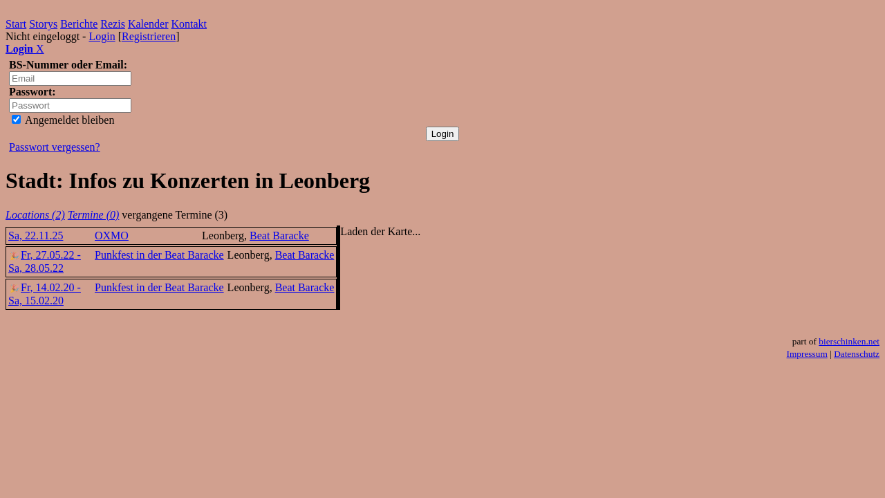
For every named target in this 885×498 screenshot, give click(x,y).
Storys (43, 24)
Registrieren (149, 36)
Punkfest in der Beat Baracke (159, 255)
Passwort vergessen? (54, 147)
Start (16, 24)
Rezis (112, 24)
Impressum (807, 354)
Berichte (78, 24)
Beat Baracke (279, 235)
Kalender (148, 24)
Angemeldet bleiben (63, 120)
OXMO (112, 235)
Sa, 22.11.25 (35, 235)
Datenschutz (856, 354)
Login (101, 36)
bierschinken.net (849, 341)
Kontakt (189, 24)
